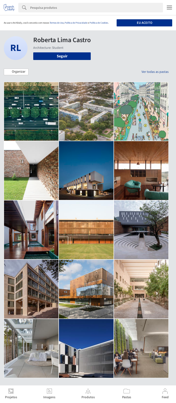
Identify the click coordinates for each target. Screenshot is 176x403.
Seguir (62, 56)
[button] (16, 72)
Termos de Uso (57, 23)
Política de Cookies (99, 23)
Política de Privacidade (76, 23)
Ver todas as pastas (155, 72)
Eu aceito (144, 22)
